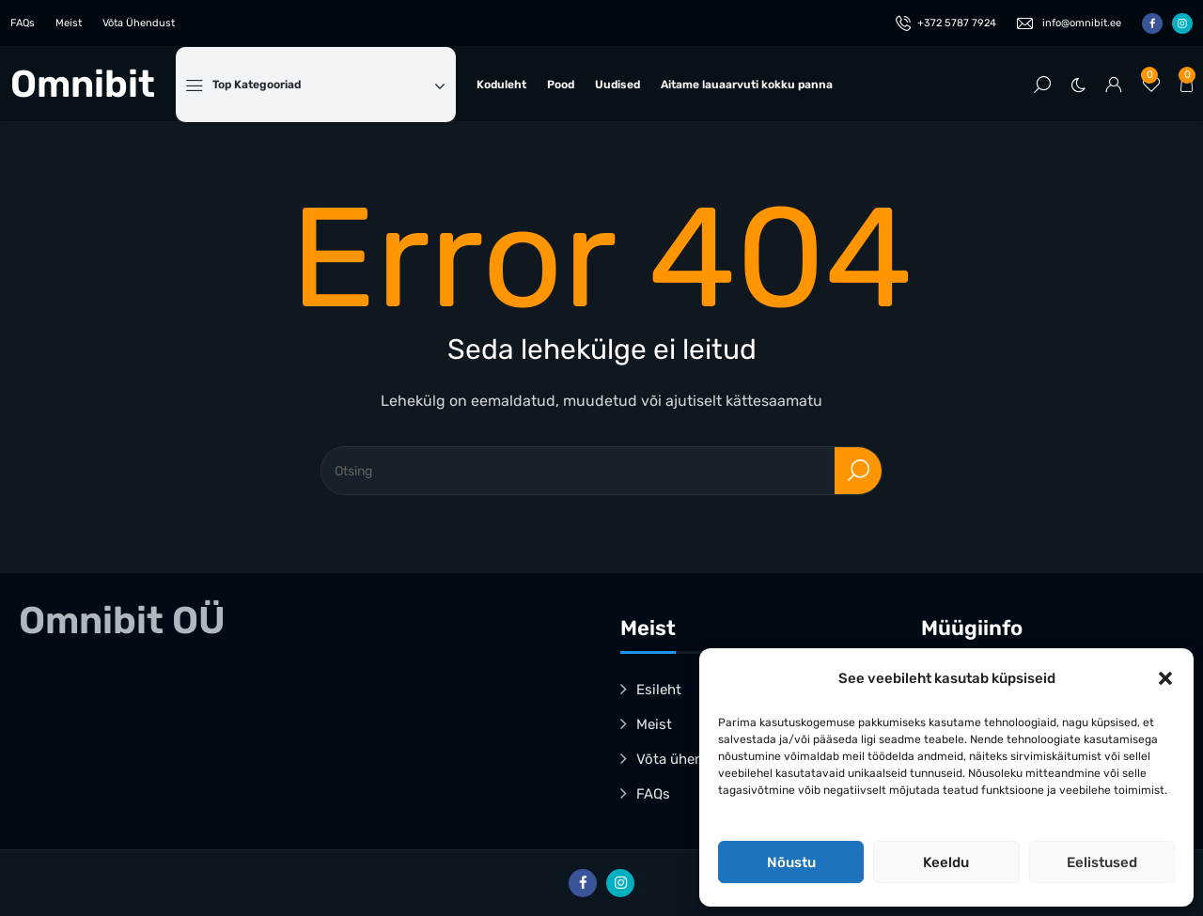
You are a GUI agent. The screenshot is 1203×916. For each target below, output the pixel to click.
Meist (68, 23)
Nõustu (791, 862)
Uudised (617, 84)
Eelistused (1102, 862)
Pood (560, 84)
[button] (1165, 678)
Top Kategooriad (328, 84)
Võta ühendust (684, 759)
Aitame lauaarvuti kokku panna (747, 84)
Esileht (658, 689)
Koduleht (501, 84)
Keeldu (946, 862)
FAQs (22, 23)
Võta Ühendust (138, 23)
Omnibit (82, 84)
